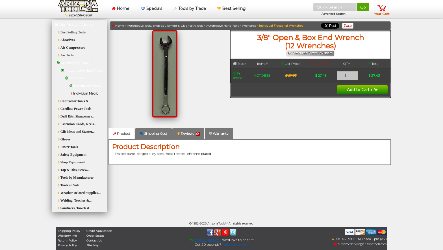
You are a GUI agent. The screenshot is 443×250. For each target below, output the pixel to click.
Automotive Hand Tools (222, 25)
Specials (151, 8)
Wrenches (249, 25)
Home (120, 8)
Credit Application (99, 231)
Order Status (95, 236)
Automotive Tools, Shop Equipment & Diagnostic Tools (165, 25)
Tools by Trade (189, 8)
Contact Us (94, 240)
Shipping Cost (153, 133)
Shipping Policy (69, 231)
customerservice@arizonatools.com (360, 244)
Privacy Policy (67, 245)
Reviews (188, 133)
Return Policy (67, 240)
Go (363, 7)
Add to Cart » (362, 89)
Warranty (219, 133)
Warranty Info (67, 236)
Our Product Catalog (74, 24)
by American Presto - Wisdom (310, 53)
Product (121, 133)
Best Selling (231, 8)
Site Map (92, 245)
